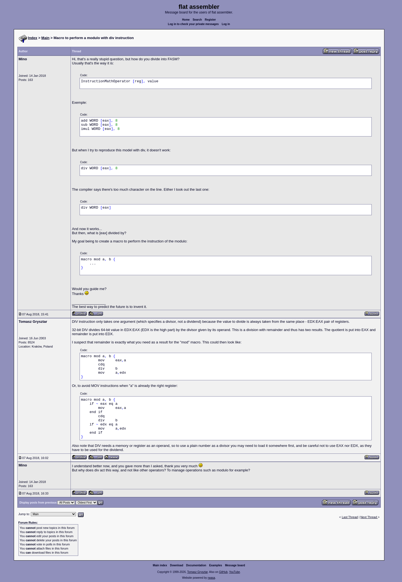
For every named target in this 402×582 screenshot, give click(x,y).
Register (210, 19)
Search (197, 19)
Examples (215, 565)
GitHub (223, 571)
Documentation (196, 565)
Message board (235, 565)
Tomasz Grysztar (197, 571)
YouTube (234, 571)
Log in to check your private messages (193, 24)
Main (45, 38)
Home (186, 19)
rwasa (211, 577)
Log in (226, 24)
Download (176, 565)
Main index (160, 565)
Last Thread (350, 517)
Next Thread (369, 517)
